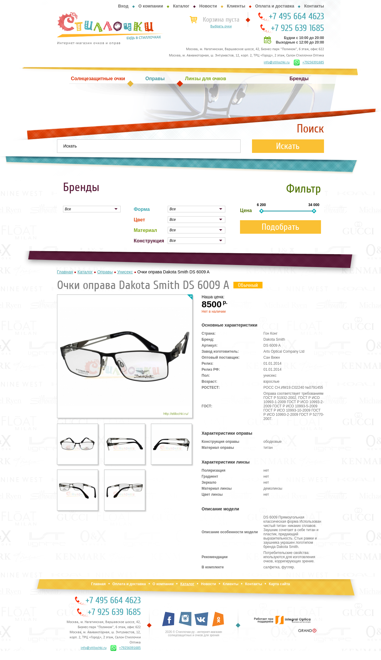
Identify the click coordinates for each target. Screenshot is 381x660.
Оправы (155, 78)
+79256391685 (309, 62)
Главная (98, 584)
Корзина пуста (221, 19)
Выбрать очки (221, 26)
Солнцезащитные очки (98, 78)
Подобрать (280, 227)
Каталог (181, 6)
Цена (246, 210)
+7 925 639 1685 (297, 28)
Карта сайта (279, 584)
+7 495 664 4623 (296, 16)
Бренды (299, 78)
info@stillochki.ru (277, 62)
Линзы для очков (205, 78)
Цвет (139, 219)
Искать (288, 146)
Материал (145, 230)
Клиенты (236, 6)
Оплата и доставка (274, 6)
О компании (150, 6)
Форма (142, 209)
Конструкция (149, 240)
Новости (208, 6)
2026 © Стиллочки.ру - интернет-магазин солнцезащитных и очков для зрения (193, 633)
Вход (123, 6)
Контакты (314, 6)
